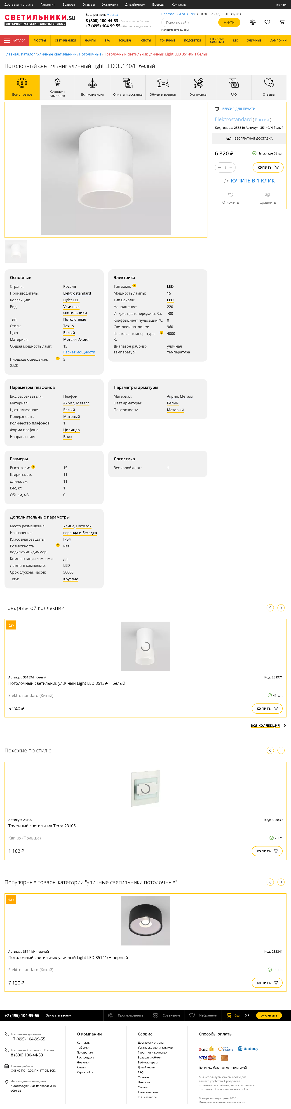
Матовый (71, 416)
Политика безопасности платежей (223, 1067)
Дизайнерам (135, 4)
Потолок (84, 525)
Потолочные (90, 54)
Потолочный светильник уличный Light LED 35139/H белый (66, 683)
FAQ (140, 1072)
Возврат (69, 4)
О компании (89, 1034)
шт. (234, 1015)
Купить (268, 167)
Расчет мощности (79, 352)
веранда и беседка (80, 532)
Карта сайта (85, 1072)
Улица (68, 525)
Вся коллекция (268, 725)
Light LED (71, 299)
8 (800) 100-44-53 (117, 20)
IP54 (67, 539)
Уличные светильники (57, 54)
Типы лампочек (149, 1092)
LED (170, 286)
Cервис (145, 1034)
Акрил (83, 339)
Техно (68, 325)
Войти (281, 4)
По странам (85, 1052)
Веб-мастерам (148, 1062)
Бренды (158, 4)
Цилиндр (71, 429)
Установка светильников (155, 1047)
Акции (81, 1067)
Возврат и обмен (150, 1057)
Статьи (143, 1087)
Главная (12, 54)
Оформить (269, 1015)
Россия (69, 286)
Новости (144, 1082)
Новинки (83, 1062)
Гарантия (48, 4)
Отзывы (88, 4)
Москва (112, 15)
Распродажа (85, 1057)
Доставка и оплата (19, 4)
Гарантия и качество (152, 1052)
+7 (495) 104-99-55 (118, 25)
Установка (110, 4)
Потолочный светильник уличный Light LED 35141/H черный (68, 957)
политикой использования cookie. (225, 1089)
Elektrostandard (77, 293)
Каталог (14, 40)
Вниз (67, 436)
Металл (70, 339)
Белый (69, 332)
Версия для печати (239, 109)
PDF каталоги (147, 1097)
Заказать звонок (58, 1015)
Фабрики (83, 1047)
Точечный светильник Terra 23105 (42, 825)
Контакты (179, 4)
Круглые (70, 578)
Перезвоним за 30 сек (178, 14)
